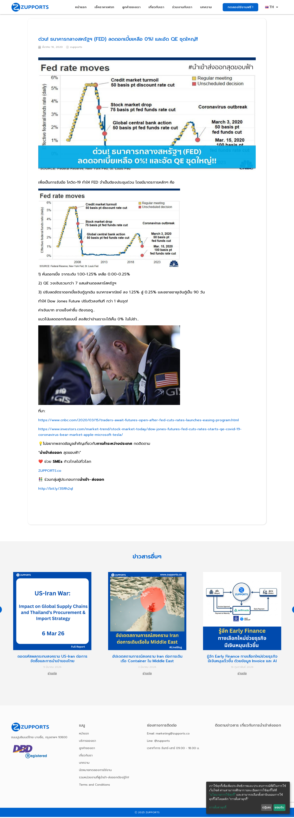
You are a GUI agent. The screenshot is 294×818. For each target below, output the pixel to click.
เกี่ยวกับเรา (156, 7)
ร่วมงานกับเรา (182, 7)
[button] (240, 7)
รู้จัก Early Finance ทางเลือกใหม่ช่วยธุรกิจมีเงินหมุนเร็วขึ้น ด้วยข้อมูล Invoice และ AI (242, 660)
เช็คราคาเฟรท (104, 7)
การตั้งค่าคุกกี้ (217, 807)
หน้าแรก (81, 7)
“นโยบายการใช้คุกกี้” (222, 794)
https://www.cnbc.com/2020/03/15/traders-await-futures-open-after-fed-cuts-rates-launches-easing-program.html (144, 421)
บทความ (206, 7)
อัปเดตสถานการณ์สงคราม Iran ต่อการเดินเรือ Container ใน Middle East (147, 660)
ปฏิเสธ (266, 807)
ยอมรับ (279, 807)
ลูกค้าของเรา (131, 7)
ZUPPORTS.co (50, 472)
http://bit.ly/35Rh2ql (57, 490)
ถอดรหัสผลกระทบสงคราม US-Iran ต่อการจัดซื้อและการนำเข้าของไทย (52, 660)
